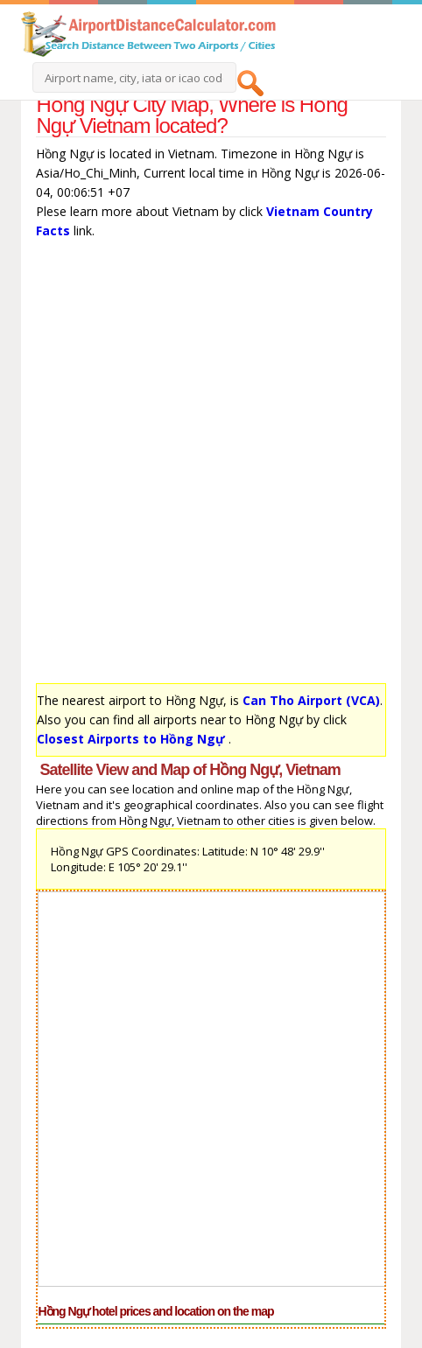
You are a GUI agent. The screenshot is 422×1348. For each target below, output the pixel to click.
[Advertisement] (211, 465)
